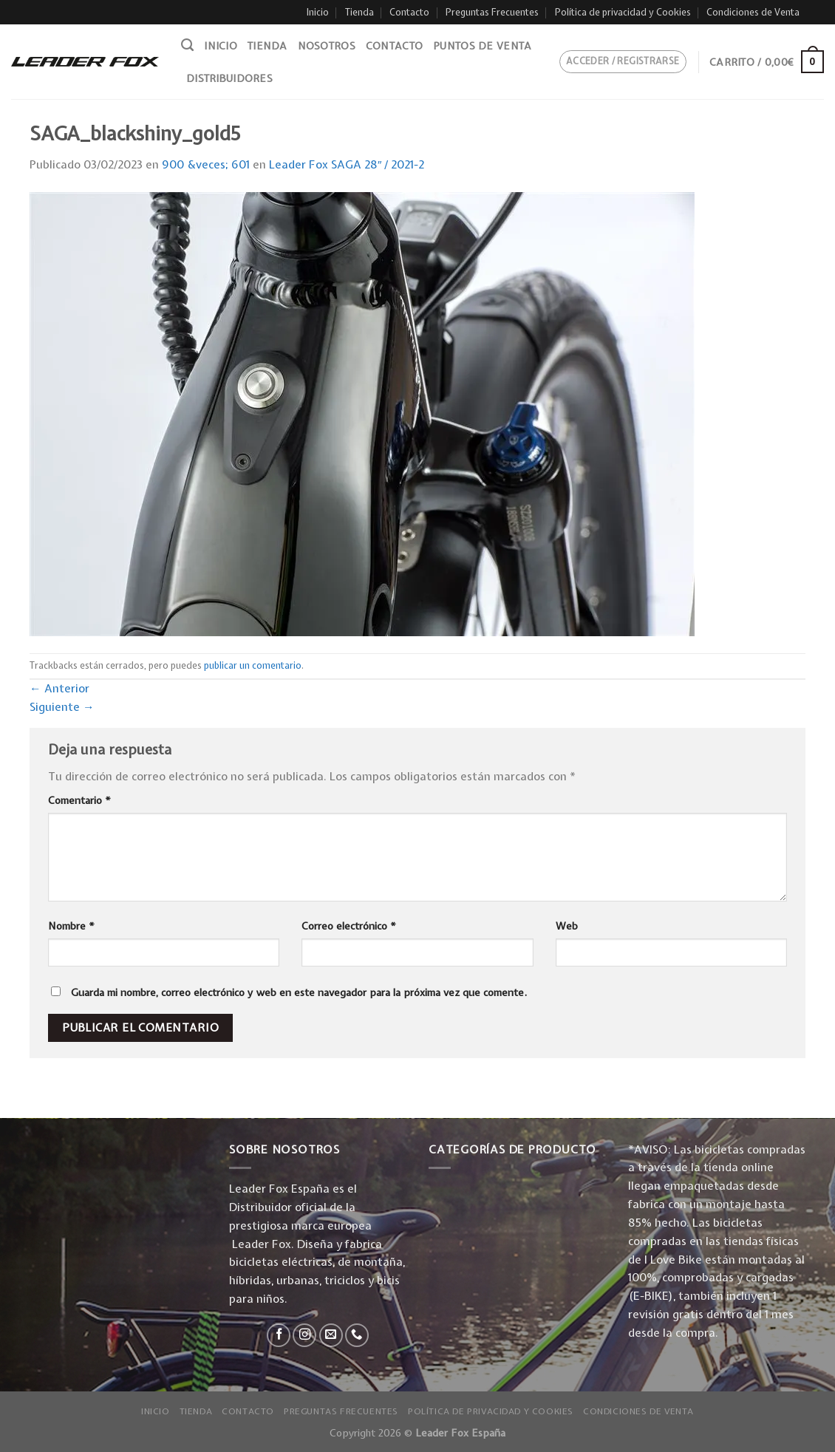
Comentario (79, 800)
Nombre (71, 926)
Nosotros (326, 45)
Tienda (359, 12)
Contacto (409, 12)
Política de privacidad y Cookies (623, 12)
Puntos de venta (482, 45)
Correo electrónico (348, 926)
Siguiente (62, 707)
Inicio (318, 12)
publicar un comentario (252, 665)
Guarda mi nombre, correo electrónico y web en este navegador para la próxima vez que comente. (299, 992)
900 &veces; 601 (206, 164)
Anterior (59, 688)
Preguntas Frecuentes (492, 12)
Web (567, 926)
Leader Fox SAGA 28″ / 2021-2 (347, 164)
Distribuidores (229, 78)
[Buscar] (187, 45)
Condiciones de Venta (753, 12)
